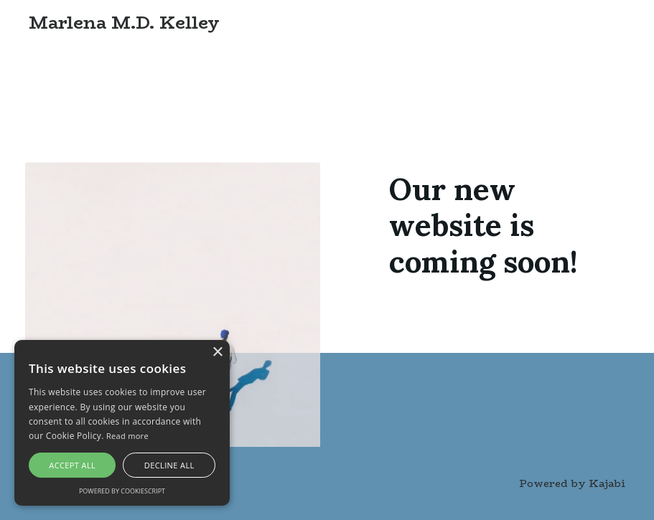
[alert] (122, 423)
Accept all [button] (72, 465)
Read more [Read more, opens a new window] (127, 435)
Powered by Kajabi (572, 483)
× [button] (217, 352)
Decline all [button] (169, 465)
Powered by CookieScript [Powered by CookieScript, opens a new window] (122, 491)
